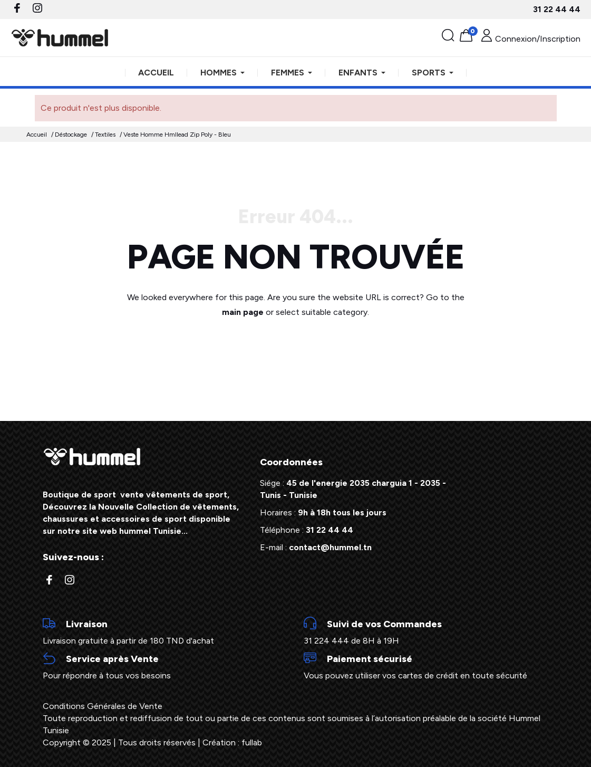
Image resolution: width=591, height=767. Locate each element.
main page (243, 312)
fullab (251, 742)
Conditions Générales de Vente (102, 706)
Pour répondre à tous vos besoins (165, 666)
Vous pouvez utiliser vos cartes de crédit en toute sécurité (426, 666)
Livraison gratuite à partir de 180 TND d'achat (165, 631)
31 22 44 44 (556, 9)
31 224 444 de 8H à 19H (426, 631)
